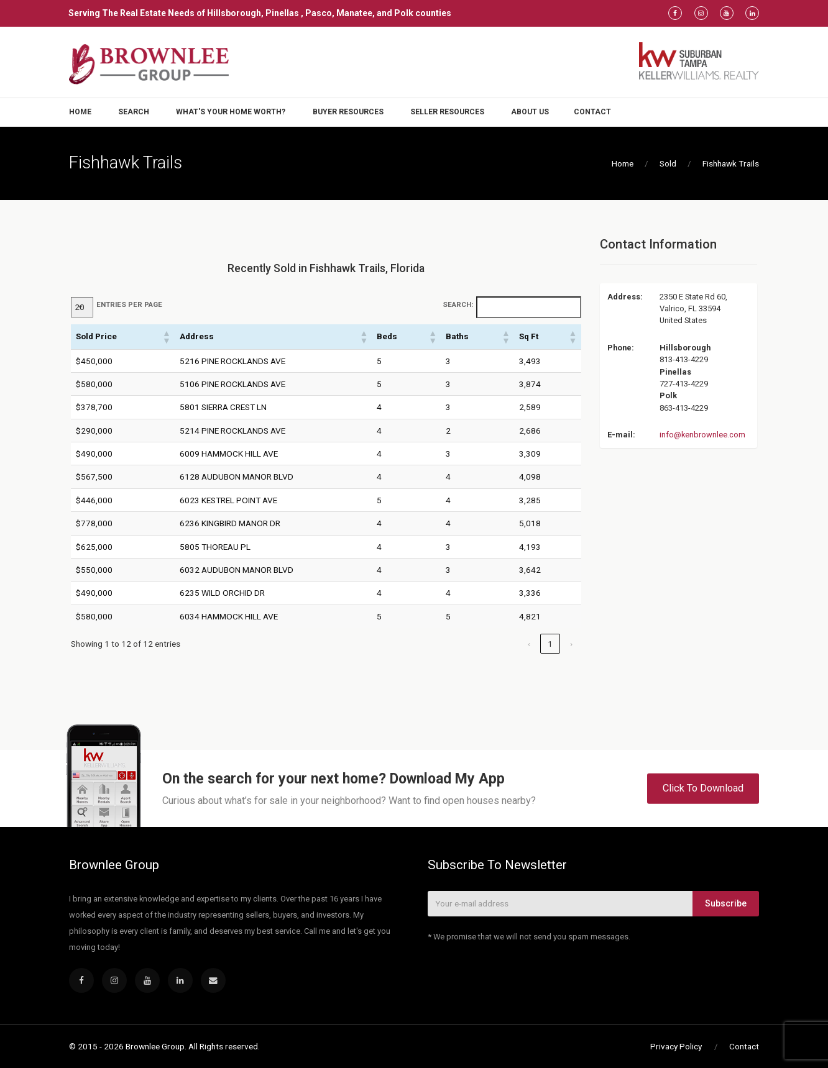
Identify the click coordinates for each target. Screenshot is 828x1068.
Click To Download (703, 788)
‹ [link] (529, 644)
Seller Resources (447, 111)
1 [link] (550, 644)
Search (133, 111)
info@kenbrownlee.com (702, 434)
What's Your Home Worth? (230, 111)
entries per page (129, 304)
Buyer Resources (348, 111)
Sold (668, 163)
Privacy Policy (676, 1046)
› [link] (571, 644)
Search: (458, 304)
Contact (592, 111)
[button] (166, 336)
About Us (530, 111)
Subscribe (726, 903)
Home (80, 111)
